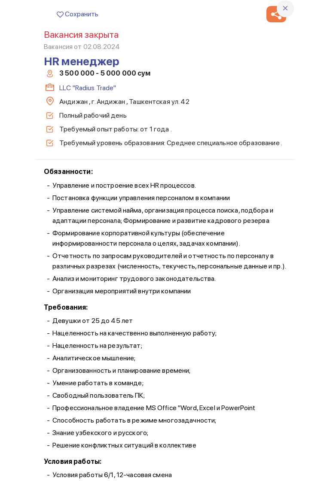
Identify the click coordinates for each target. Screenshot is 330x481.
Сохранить (77, 14)
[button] (276, 14)
